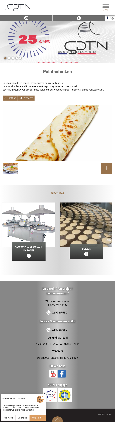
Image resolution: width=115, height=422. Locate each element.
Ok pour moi (37, 418)
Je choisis (22, 418)
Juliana (107, 414)
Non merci (8, 418)
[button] (5, 58)
